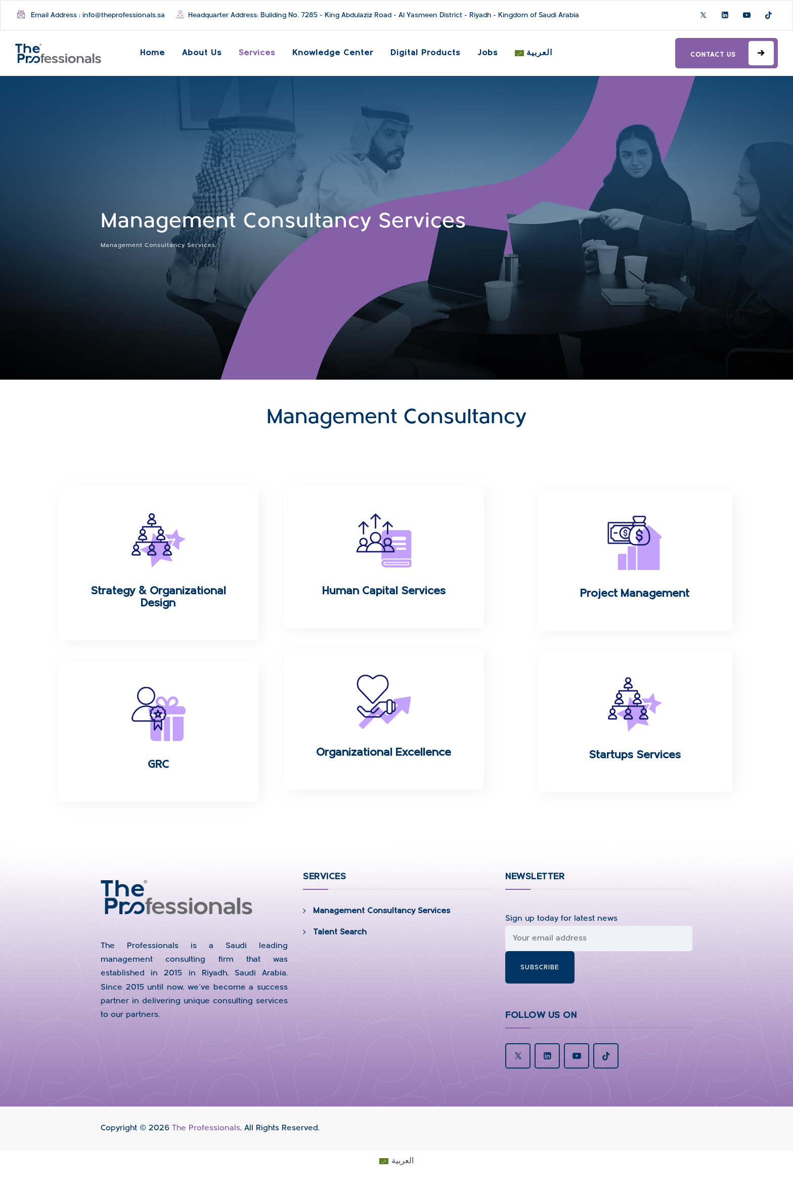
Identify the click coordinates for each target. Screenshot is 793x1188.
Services (257, 53)
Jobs (487, 53)
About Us (202, 53)
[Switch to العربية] (533, 53)
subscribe (539, 967)
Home (152, 53)
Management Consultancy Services (381, 911)
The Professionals (206, 1128)
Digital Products (425, 53)
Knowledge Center (332, 53)
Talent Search (340, 932)
